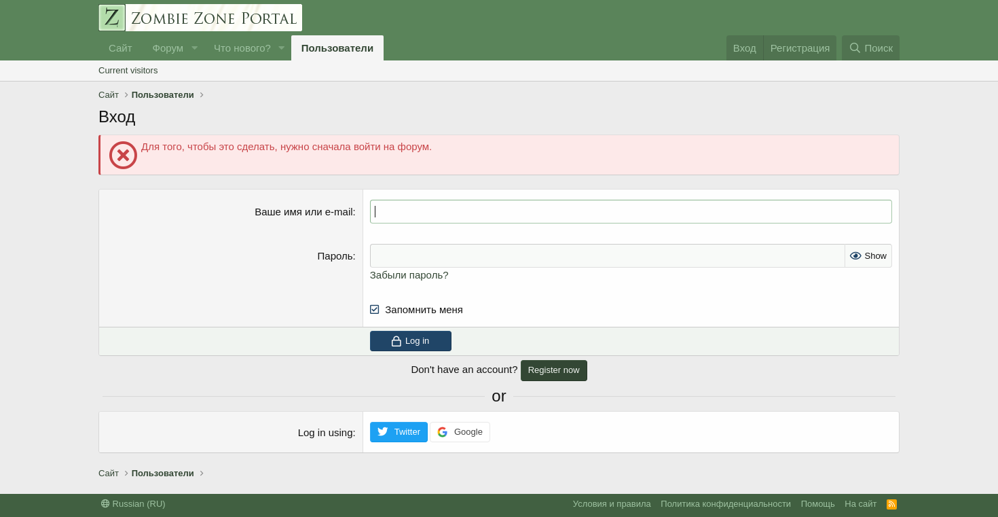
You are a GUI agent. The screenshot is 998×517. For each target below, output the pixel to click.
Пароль (335, 256)
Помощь (818, 504)
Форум (168, 48)
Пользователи (337, 48)
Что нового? (242, 48)
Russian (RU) (133, 504)
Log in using (325, 432)
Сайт (120, 48)
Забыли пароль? (409, 275)
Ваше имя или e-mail (303, 211)
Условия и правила (612, 504)
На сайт (860, 504)
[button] (194, 47)
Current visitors (128, 70)
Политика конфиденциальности (726, 504)
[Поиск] (871, 47)
